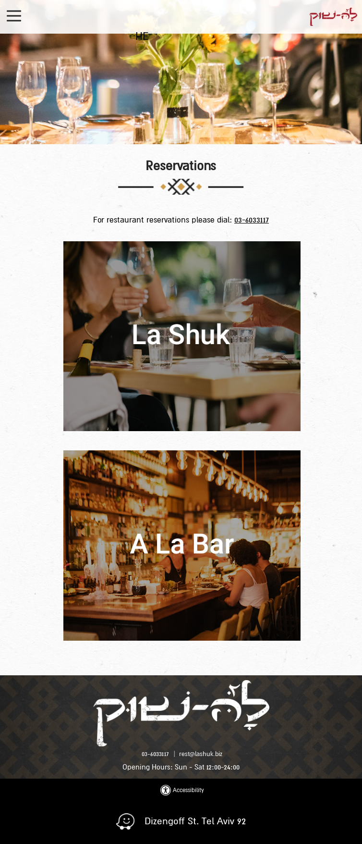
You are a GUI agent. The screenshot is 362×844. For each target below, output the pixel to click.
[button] (15, 16)
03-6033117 (251, 220)
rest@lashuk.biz (200, 754)
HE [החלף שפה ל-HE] (141, 36)
